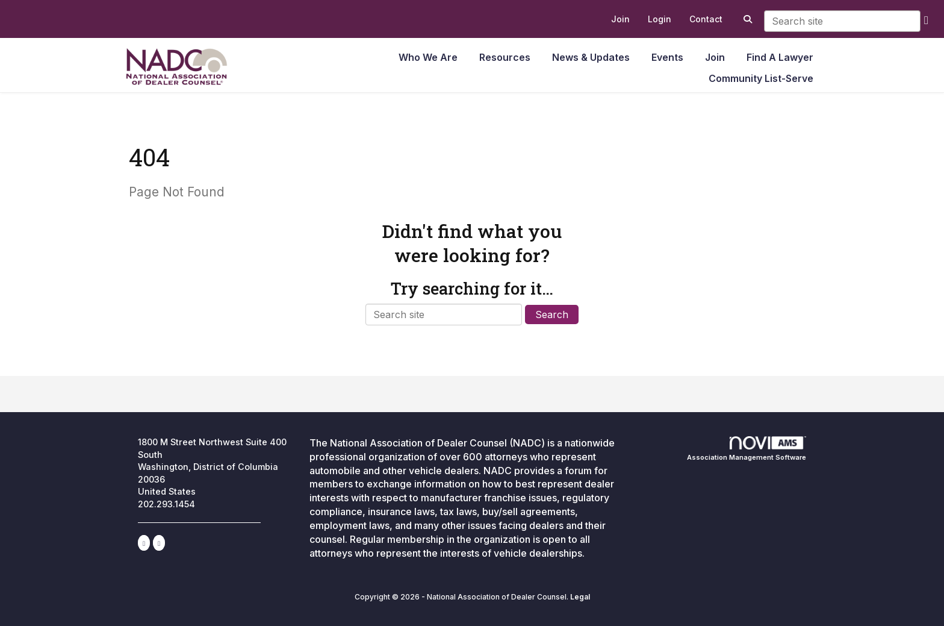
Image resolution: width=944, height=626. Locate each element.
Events (667, 57)
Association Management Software (746, 449)
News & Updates (591, 57)
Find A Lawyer (780, 57)
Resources (504, 57)
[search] (926, 19)
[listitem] (620, 19)
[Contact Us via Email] (159, 543)
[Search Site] (746, 19)
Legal (580, 596)
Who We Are (428, 57)
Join (715, 57)
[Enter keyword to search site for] (842, 21)
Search (551, 314)
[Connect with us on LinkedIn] (144, 543)
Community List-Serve (761, 78)
